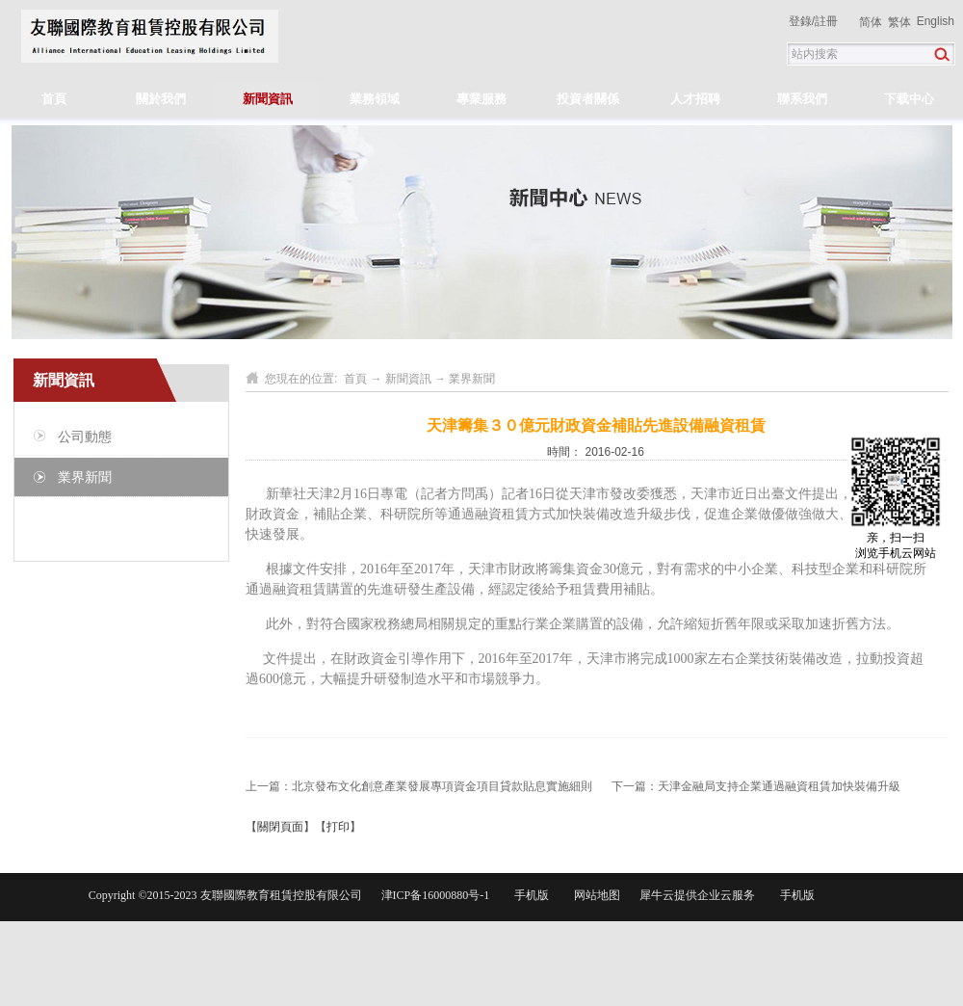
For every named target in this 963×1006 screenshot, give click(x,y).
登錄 (800, 21)
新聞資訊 (408, 378)
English (935, 21)
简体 (870, 22)
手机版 (528, 895)
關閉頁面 (280, 827)
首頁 (53, 99)
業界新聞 (472, 378)
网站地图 (594, 895)
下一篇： (756, 786)
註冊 (826, 21)
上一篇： (419, 786)
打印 (338, 827)
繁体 (899, 22)
